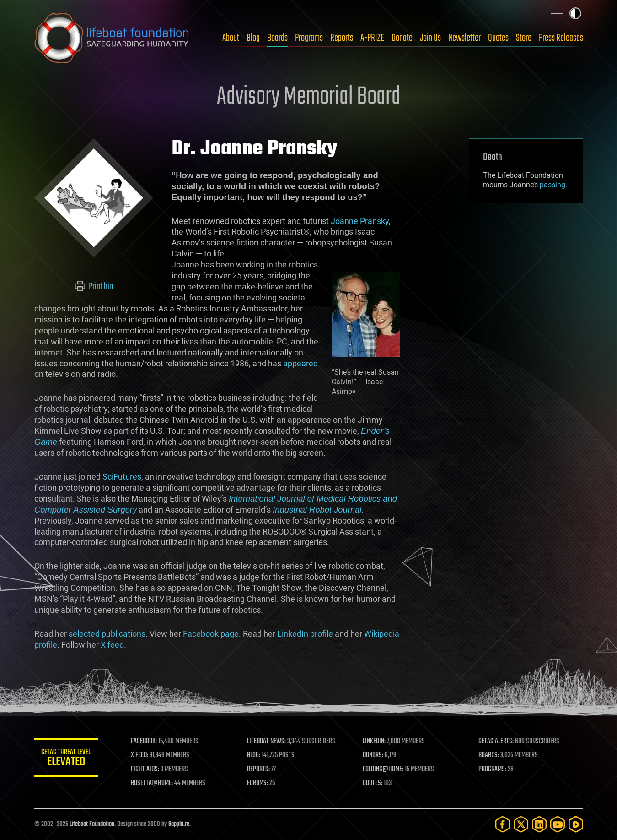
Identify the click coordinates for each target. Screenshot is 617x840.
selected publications (107, 633)
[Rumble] (576, 824)
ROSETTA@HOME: (152, 783)
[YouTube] (557, 824)
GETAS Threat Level (66, 759)
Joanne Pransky (360, 221)
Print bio (94, 286)
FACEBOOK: (144, 741)
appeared (300, 363)
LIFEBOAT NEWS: (266, 741)
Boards (277, 38)
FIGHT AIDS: (145, 769)
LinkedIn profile (305, 633)
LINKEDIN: (374, 741)
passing (552, 184)
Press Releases (561, 38)
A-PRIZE (372, 38)
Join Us (430, 38)
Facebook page (211, 633)
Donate (402, 38)
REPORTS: (258, 769)
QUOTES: (372, 783)
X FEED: (140, 755)
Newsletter (464, 38)
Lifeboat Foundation (92, 824)
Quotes (498, 38)
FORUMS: (257, 783)
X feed (112, 644)
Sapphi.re (178, 824)
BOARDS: (488, 755)
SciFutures (121, 476)
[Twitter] (521, 824)
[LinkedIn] (539, 824)
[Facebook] (502, 824)
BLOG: (253, 755)
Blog (253, 38)
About (230, 38)
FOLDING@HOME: (383, 769)
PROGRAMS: (492, 769)
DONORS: (373, 755)
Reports (341, 38)
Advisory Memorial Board (309, 97)
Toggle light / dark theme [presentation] (575, 13)
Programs (309, 38)
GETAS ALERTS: (496, 741)
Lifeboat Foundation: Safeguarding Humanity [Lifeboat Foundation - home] (112, 38)
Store (523, 38)
